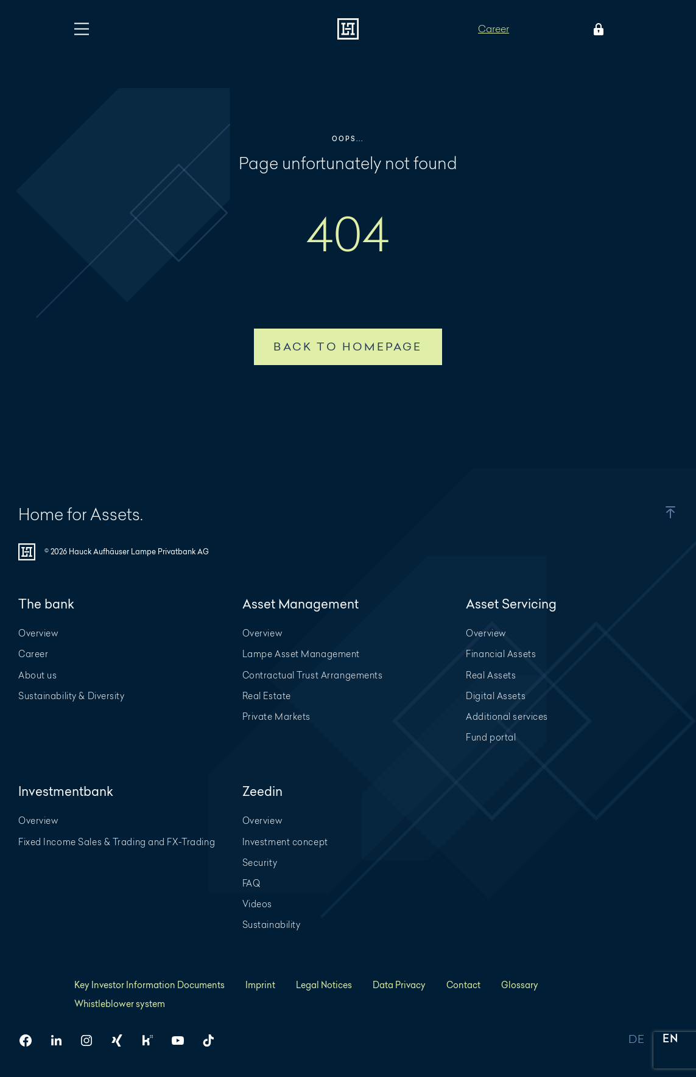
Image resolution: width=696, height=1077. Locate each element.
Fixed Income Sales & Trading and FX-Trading (116, 842)
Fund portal (491, 737)
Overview (38, 633)
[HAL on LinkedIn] (61, 1040)
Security (259, 862)
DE (636, 1039)
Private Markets (276, 716)
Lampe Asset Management (301, 654)
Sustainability (271, 924)
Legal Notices (324, 985)
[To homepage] (348, 29)
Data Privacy (399, 985)
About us (37, 675)
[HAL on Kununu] (152, 1040)
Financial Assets (501, 654)
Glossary (519, 985)
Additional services (507, 716)
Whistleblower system (119, 1003)
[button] (656, 512)
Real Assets (491, 675)
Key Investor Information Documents (149, 985)
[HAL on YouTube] (182, 1040)
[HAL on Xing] (122, 1040)
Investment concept (285, 842)
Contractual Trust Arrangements (312, 675)
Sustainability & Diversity (71, 696)
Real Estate (266, 696)
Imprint (260, 985)
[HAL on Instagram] (91, 1040)
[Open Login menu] (596, 29)
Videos (257, 904)
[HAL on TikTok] (213, 1040)
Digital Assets (496, 696)
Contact (463, 985)
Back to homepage (347, 346)
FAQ (251, 883)
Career (493, 28)
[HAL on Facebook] (30, 1040)
